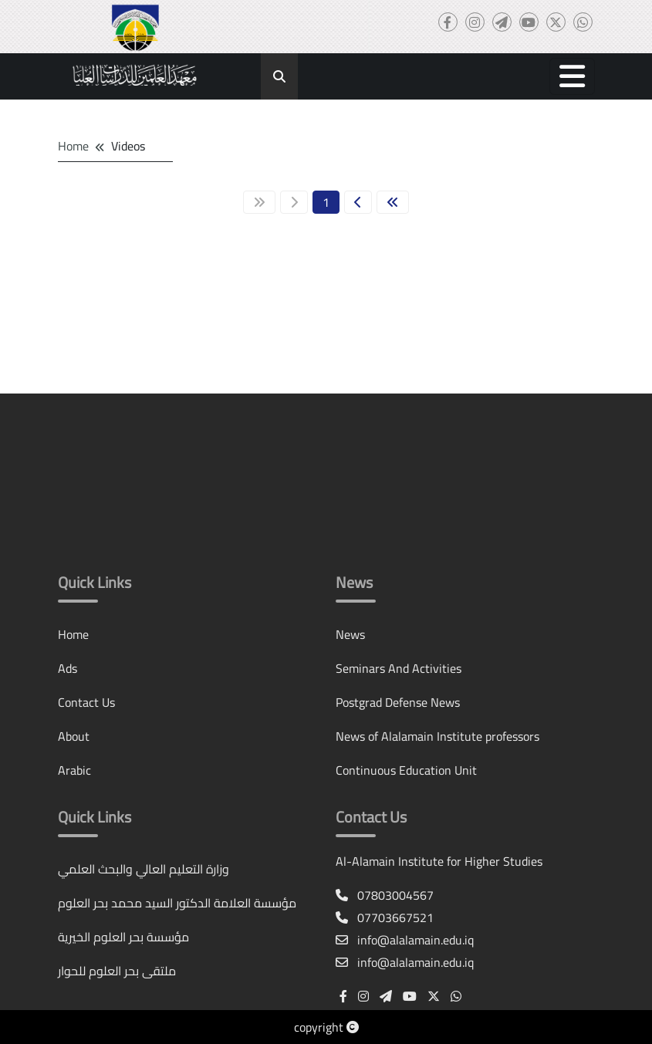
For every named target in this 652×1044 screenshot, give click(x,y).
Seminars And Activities (398, 668)
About (74, 736)
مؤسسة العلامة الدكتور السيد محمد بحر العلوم (177, 902)
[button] (572, 76)
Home (73, 145)
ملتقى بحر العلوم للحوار (117, 970)
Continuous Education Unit (406, 770)
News (350, 634)
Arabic (74, 770)
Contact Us (86, 702)
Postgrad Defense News (398, 702)
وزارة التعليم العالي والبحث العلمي (143, 868)
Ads (67, 668)
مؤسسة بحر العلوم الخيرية (123, 936)
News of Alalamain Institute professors (437, 736)
